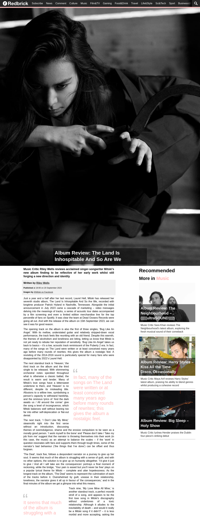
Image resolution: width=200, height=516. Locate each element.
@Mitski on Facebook (43, 292)
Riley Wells (42, 283)
